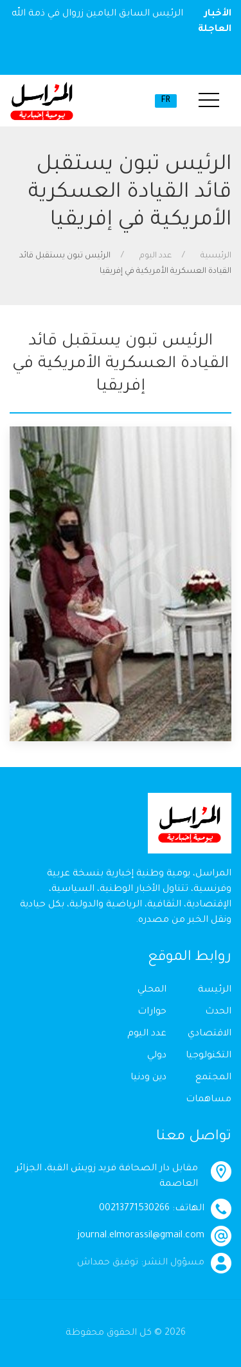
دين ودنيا (148, 1078)
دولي (156, 1056)
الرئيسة (214, 990)
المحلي (152, 990)
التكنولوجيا (208, 1056)
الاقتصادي (209, 1034)
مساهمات (208, 1100)
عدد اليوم (155, 256)
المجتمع (213, 1078)
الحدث (218, 1012)
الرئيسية (216, 256)
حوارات (152, 1012)
